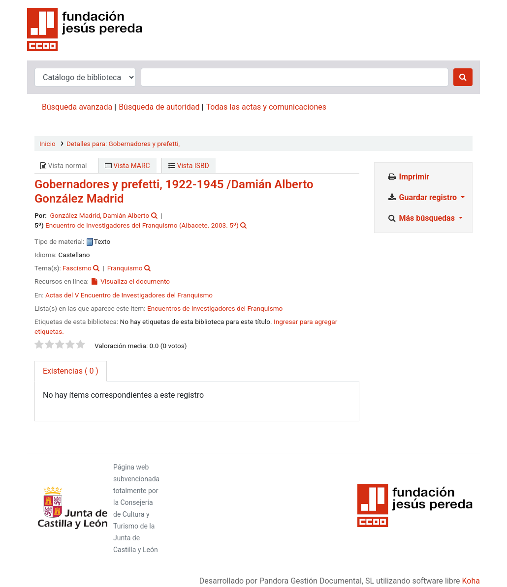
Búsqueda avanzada (77, 107)
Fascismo (77, 268)
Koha (471, 581)
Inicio (47, 143)
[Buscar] (463, 77)
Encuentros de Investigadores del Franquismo (215, 308)
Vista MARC (127, 166)
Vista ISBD (188, 166)
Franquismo (125, 268)
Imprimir (408, 176)
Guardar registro (423, 197)
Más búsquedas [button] (422, 218)
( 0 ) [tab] (70, 371)
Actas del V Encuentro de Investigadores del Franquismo (129, 295)
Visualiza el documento (130, 281)
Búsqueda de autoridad (159, 107)
